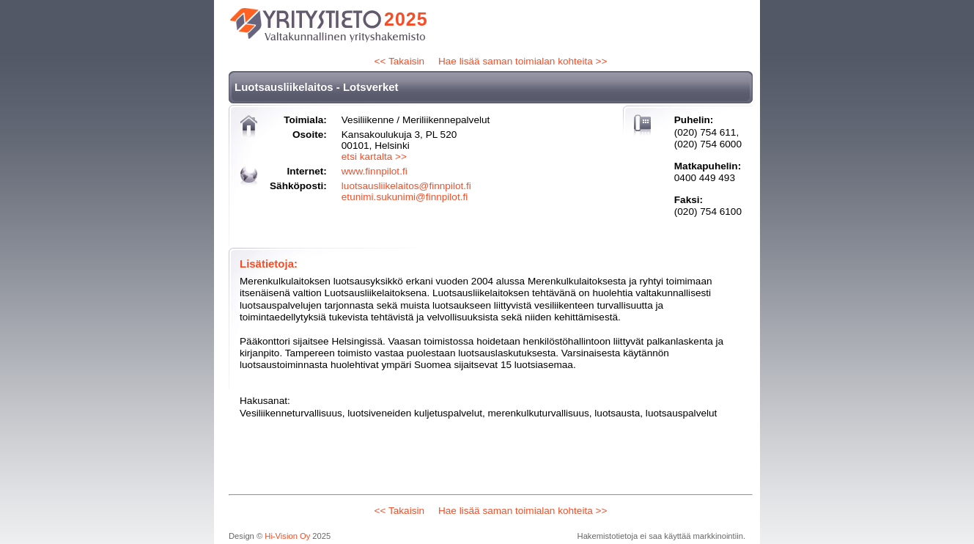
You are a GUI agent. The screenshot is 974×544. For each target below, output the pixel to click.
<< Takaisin (400, 61)
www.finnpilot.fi (374, 171)
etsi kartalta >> (374, 156)
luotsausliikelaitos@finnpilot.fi (406, 185)
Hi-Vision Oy (287, 536)
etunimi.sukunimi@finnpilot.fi (405, 196)
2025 (406, 19)
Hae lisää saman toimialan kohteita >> (522, 61)
